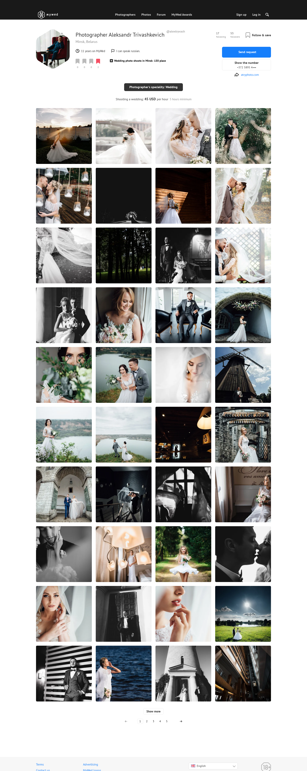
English (198, 762)
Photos (146, 14)
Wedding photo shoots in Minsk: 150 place (140, 60)
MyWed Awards (182, 14)
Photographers (125, 14)
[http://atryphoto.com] (246, 74)
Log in (256, 14)
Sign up (241, 14)
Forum (161, 14)
